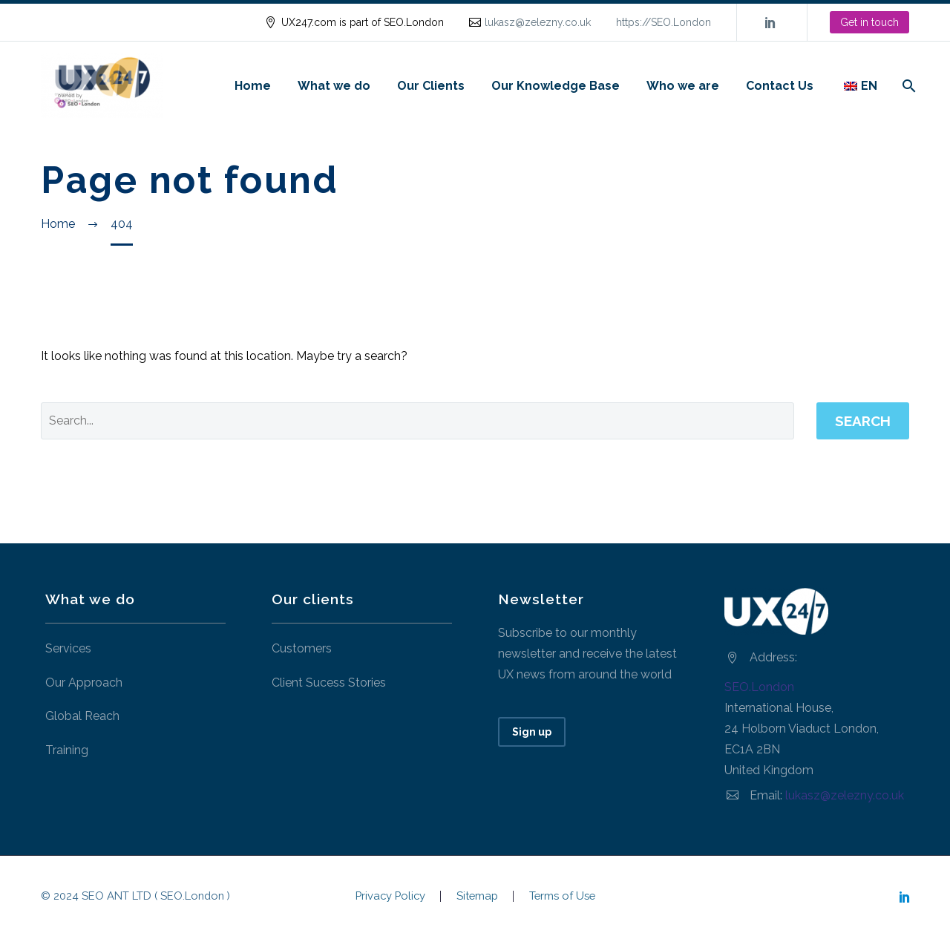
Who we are (682, 86)
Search (863, 421)
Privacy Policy (390, 896)
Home (253, 86)
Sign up (531, 732)
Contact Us (779, 86)
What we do (334, 86)
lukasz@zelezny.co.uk (538, 22)
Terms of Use (562, 896)
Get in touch (869, 22)
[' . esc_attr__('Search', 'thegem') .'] (417, 420)
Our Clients (431, 86)
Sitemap (477, 896)
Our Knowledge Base (555, 86)
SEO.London (759, 687)
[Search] (907, 85)
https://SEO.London (663, 22)
